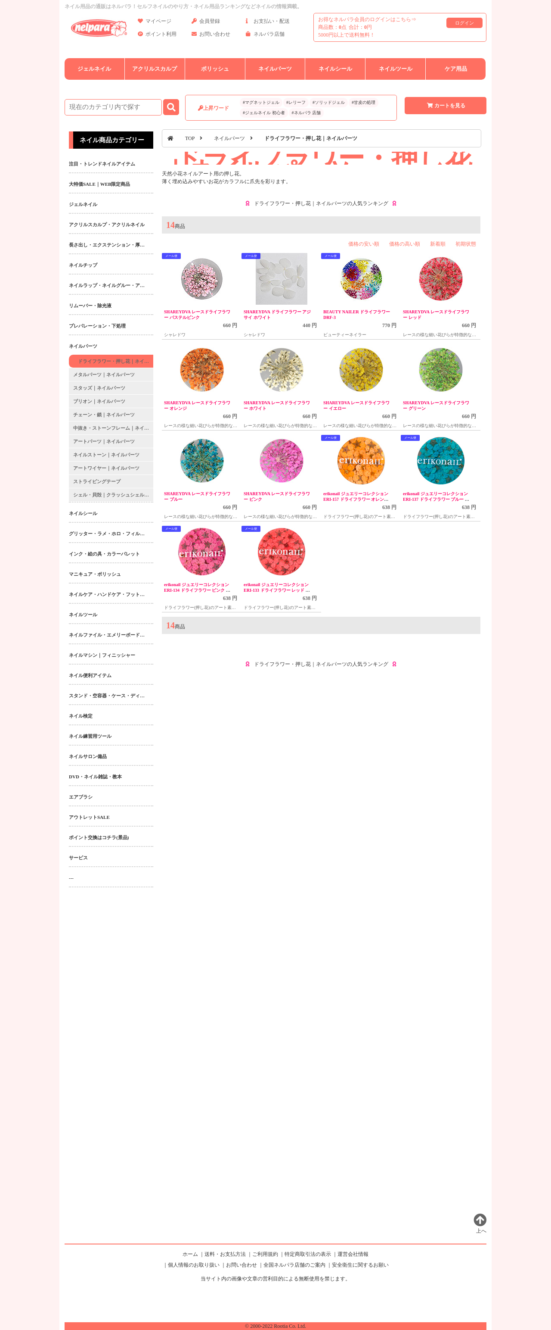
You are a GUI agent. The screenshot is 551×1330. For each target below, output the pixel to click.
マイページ (154, 22)
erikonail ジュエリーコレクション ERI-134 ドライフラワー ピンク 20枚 (197, 590)
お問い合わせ (211, 35)
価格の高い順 (404, 244)
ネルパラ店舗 (265, 35)
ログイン (464, 22)
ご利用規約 (265, 1254)
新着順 (438, 244)
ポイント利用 (157, 35)
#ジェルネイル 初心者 (264, 112)
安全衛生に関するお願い (360, 1265)
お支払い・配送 (268, 22)
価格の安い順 (363, 244)
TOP (190, 138)
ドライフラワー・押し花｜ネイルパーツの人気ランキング (321, 203)
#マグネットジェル (261, 102)
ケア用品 (456, 69)
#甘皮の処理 (363, 102)
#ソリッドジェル (329, 102)
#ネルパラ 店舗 (306, 112)
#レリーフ (296, 102)
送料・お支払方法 (225, 1254)
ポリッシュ (215, 69)
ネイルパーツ (275, 69)
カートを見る (445, 106)
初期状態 (465, 244)
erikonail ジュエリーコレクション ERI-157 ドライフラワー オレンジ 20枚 (355, 499)
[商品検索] (113, 107)
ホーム (190, 1254)
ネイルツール (395, 69)
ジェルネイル (94, 69)
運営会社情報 (352, 1254)
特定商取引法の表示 (308, 1254)
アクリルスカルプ (154, 69)
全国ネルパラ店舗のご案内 (294, 1265)
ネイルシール (335, 69)
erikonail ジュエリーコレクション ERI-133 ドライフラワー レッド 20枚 (277, 590)
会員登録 (206, 22)
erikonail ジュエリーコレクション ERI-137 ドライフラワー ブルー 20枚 (436, 499)
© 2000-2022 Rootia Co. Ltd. (275, 1326)
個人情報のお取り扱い (194, 1265)
